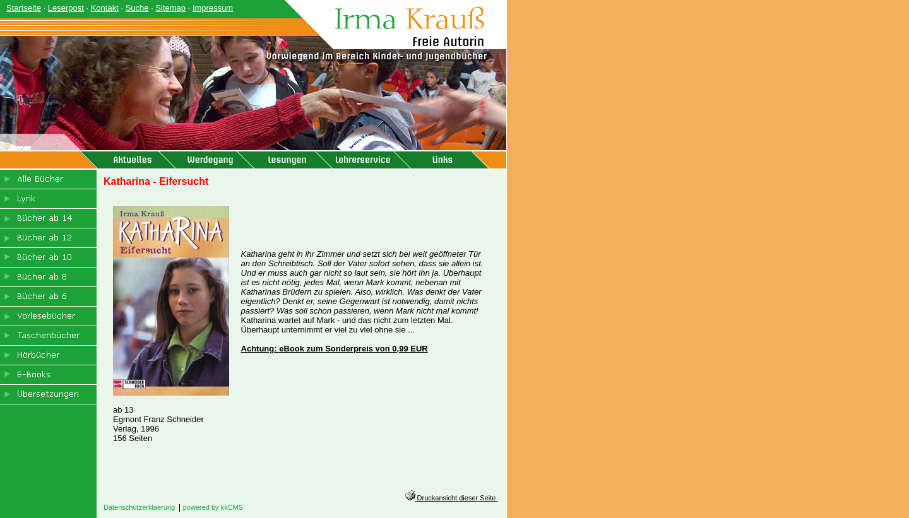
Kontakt (105, 8)
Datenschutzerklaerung (139, 507)
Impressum (213, 8)
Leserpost (66, 8)
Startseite (23, 8)
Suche (137, 8)
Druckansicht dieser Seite (451, 498)
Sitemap (170, 8)
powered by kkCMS (213, 507)
